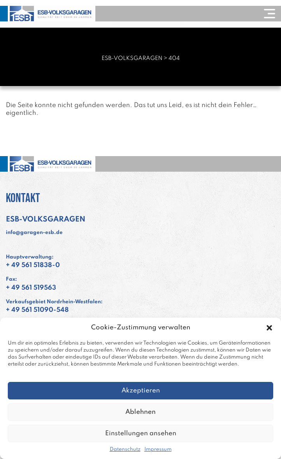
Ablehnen (140, 412)
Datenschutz (125, 449)
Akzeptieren (140, 390)
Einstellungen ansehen (140, 433)
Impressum (158, 449)
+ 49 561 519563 (31, 288)
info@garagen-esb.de (34, 232)
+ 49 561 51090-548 (37, 310)
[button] (269, 328)
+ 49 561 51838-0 (33, 265)
